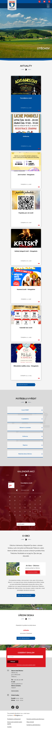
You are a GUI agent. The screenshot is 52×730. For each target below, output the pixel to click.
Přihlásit (13, 661)
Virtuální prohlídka (32, 572)
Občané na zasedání (25, 434)
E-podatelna (25, 425)
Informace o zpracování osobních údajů (26, 665)
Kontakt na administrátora (33, 725)
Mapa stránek (30, 722)
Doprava (25, 452)
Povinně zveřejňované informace (35, 719)
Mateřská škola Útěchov (25, 460)
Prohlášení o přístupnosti (13, 719)
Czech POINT (25, 417)
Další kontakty (15, 691)
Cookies (9, 727)
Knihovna (25, 443)
